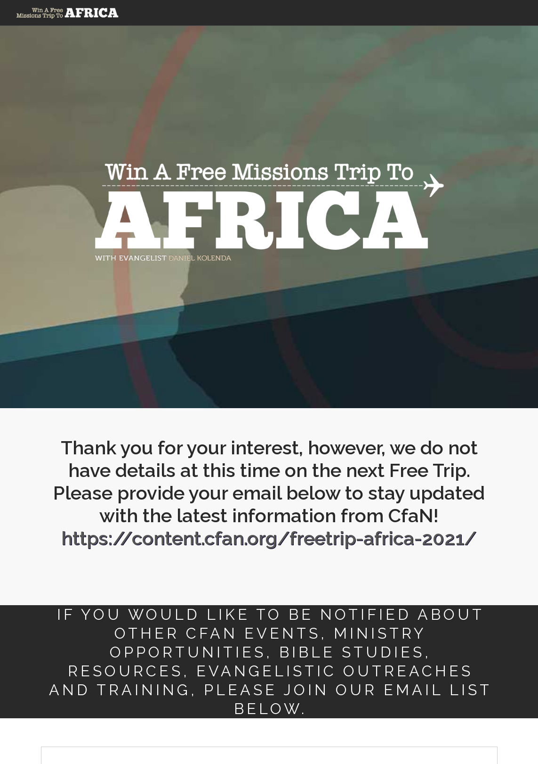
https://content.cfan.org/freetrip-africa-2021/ (269, 538)
